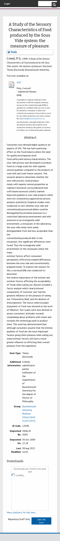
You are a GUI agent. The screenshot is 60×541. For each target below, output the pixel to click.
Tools (12, 52)
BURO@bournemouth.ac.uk (33, 118)
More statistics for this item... (22, 512)
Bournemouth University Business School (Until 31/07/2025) (29, 413)
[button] (41, 521)
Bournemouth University (6, 11)
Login (7, 3)
